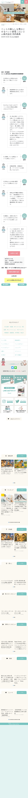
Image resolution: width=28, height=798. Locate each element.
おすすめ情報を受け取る (14, 280)
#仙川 (22, 333)
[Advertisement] (14, 55)
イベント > (18, 351)
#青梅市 (6, 333)
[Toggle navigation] (26, 2)
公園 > (2, 351)
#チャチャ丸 (17, 327)
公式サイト (14, 253)
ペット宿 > (4, 340)
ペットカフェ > (5, 347)
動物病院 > (18, 340)
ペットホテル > (19, 344)
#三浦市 (7, 327)
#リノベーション (12, 330)
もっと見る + (21, 466)
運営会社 (10, 733)
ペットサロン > (5, 344)
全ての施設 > (18, 355)
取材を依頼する (14, 272)
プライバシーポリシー (16, 733)
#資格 (11, 327)
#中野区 (17, 333)
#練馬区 (12, 333)
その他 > (3, 355)
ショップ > (18, 347)
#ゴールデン (20, 330)
